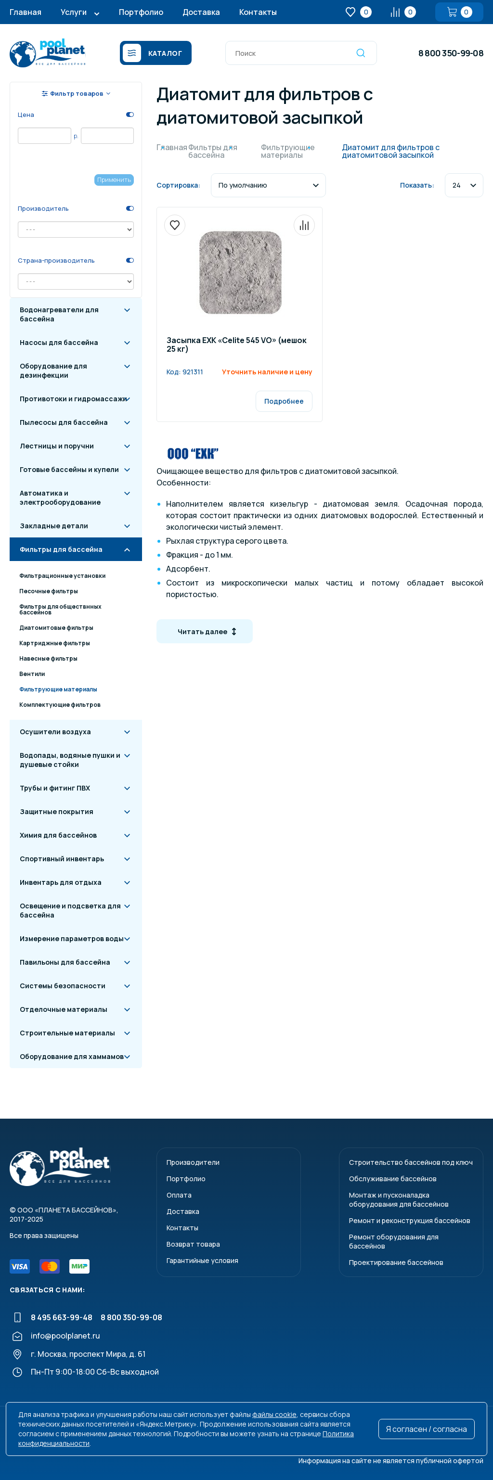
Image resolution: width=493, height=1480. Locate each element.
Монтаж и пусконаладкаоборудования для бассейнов (399, 1199)
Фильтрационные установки (62, 576)
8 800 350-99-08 (450, 53)
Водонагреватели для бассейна (59, 314)
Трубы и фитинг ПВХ (55, 787)
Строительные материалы (67, 1032)
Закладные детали (54, 525)
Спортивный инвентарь (62, 858)
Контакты (258, 12)
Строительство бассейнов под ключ (411, 1162)
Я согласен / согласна (426, 1429)
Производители (193, 1162)
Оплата (179, 1194)
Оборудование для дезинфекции (53, 370)
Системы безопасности (62, 985)
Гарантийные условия (202, 1260)
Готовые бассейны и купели (69, 469)
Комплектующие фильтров (60, 705)
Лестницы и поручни (57, 445)
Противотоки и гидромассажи (73, 398)
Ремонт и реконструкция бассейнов (409, 1220)
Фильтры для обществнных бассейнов (60, 609)
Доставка (201, 12)
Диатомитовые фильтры (56, 628)
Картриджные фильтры (54, 643)
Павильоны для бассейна (65, 962)
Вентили (32, 674)
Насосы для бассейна (59, 342)
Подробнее (284, 401)
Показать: (417, 185)
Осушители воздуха (55, 731)
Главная (25, 12)
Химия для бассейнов (58, 835)
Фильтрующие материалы (58, 689)
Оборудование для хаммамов (72, 1056)
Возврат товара (193, 1244)
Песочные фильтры (48, 591)
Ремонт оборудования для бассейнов (394, 1241)
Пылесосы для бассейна (64, 422)
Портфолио (141, 12)
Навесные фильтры (48, 658)
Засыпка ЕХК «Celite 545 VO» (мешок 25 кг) (237, 345)
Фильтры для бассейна (61, 549)
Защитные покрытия (56, 811)
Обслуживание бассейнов (393, 1178)
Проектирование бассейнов (396, 1262)
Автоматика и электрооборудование (60, 497)
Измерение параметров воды (72, 938)
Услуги (74, 12)
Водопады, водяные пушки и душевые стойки (70, 760)
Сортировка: (178, 185)
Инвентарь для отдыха (61, 882)
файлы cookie (274, 1414)
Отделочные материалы (63, 1009)
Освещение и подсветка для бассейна (70, 910)
